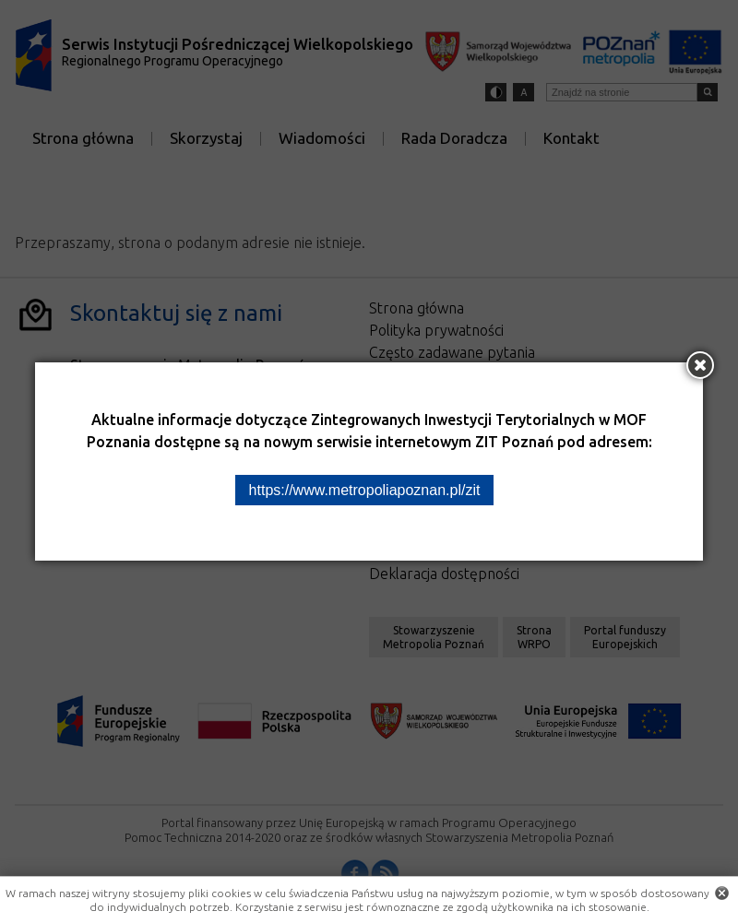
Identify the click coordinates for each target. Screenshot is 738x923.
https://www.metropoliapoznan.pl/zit (365, 490)
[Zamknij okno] (700, 365)
